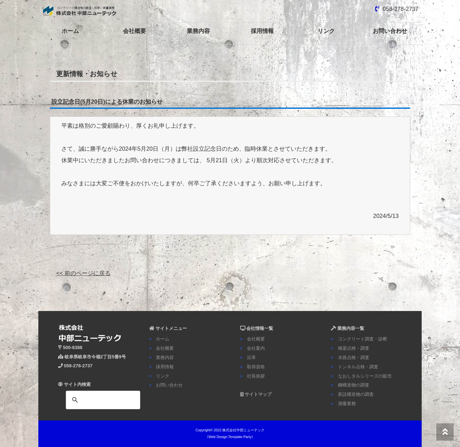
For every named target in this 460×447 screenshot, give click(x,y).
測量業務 (343, 403)
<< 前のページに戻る (83, 273)
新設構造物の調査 (352, 394)
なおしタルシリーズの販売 (361, 376)
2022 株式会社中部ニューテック (239, 430)
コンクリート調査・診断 (359, 338)
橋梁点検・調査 (350, 348)
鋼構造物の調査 (350, 384)
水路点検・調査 (350, 357)
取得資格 (252, 366)
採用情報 (262, 34)
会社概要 (134, 34)
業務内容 (198, 34)
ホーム (70, 34)
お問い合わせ (390, 34)
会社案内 (252, 348)
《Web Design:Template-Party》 (230, 437)
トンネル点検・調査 (354, 366)
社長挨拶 (252, 376)
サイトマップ (256, 394)
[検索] (102, 400)
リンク (326, 34)
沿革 (248, 357)
